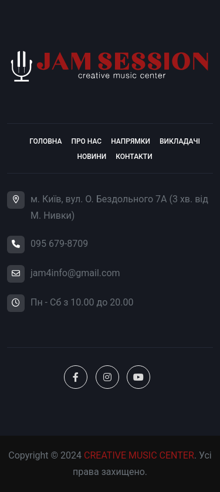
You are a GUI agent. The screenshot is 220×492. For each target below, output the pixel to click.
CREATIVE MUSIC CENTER (139, 455)
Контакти (134, 156)
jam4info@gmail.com (75, 273)
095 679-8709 (59, 243)
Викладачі (180, 141)
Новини (91, 156)
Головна (45, 141)
